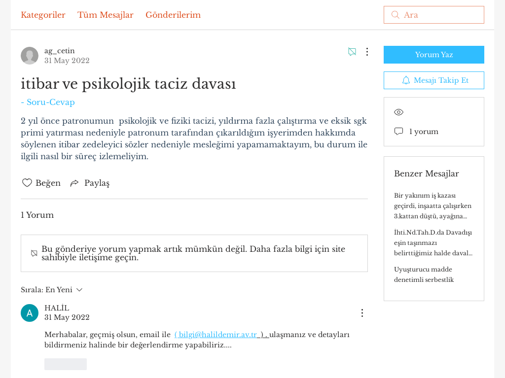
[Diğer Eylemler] (362, 52)
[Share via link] (89, 183)
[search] (434, 15)
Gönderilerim (173, 15)
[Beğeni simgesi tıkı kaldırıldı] (27, 183)
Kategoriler (43, 15)
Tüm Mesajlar (105, 15)
